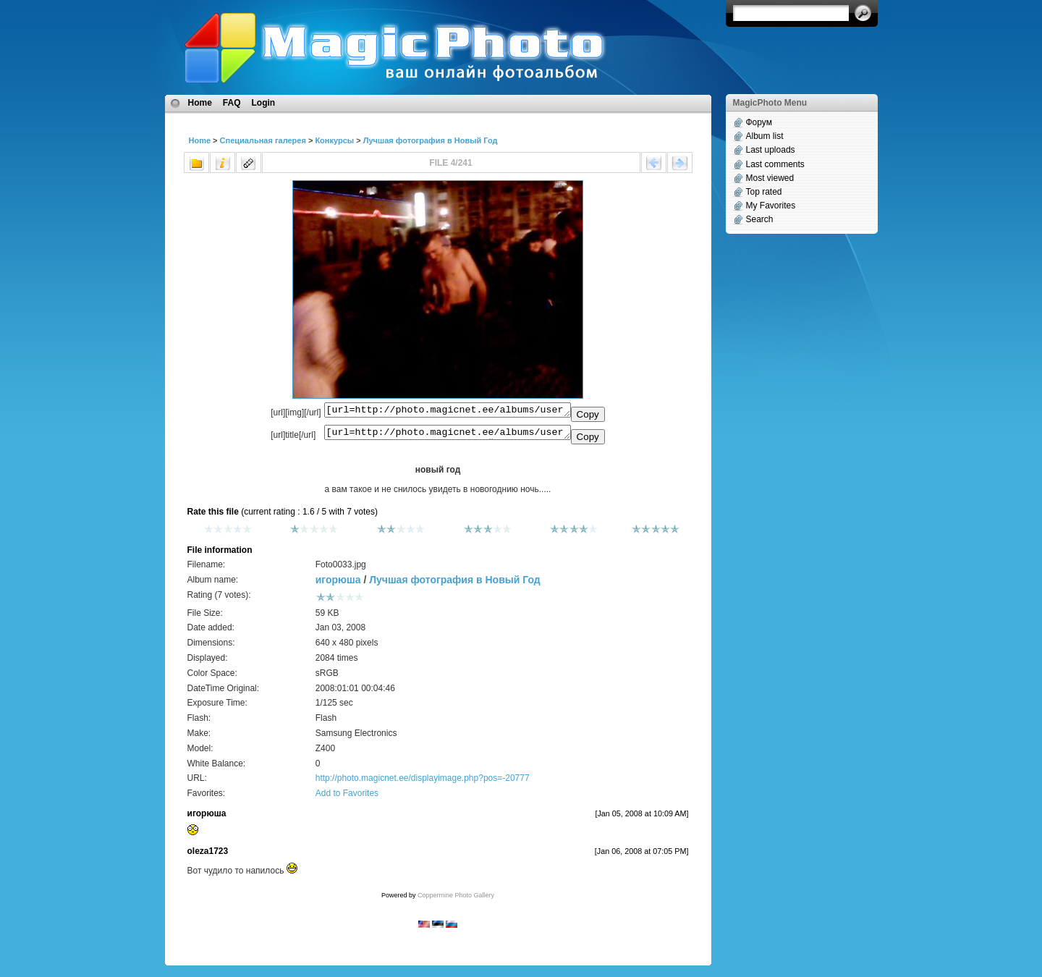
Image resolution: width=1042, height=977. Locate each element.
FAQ (232, 103)
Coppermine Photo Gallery (456, 899)
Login (264, 103)
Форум (759, 122)
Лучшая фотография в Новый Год (430, 140)
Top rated (764, 192)
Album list (765, 136)
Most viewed (770, 178)
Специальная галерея (263, 140)
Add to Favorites (346, 797)
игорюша (338, 584)
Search (760, 219)
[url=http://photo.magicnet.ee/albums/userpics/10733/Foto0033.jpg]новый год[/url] (447, 435)
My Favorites (771, 205)
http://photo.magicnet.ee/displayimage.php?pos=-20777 (422, 782)
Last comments (775, 164)
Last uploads (770, 150)
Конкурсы (334, 140)
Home (200, 103)
